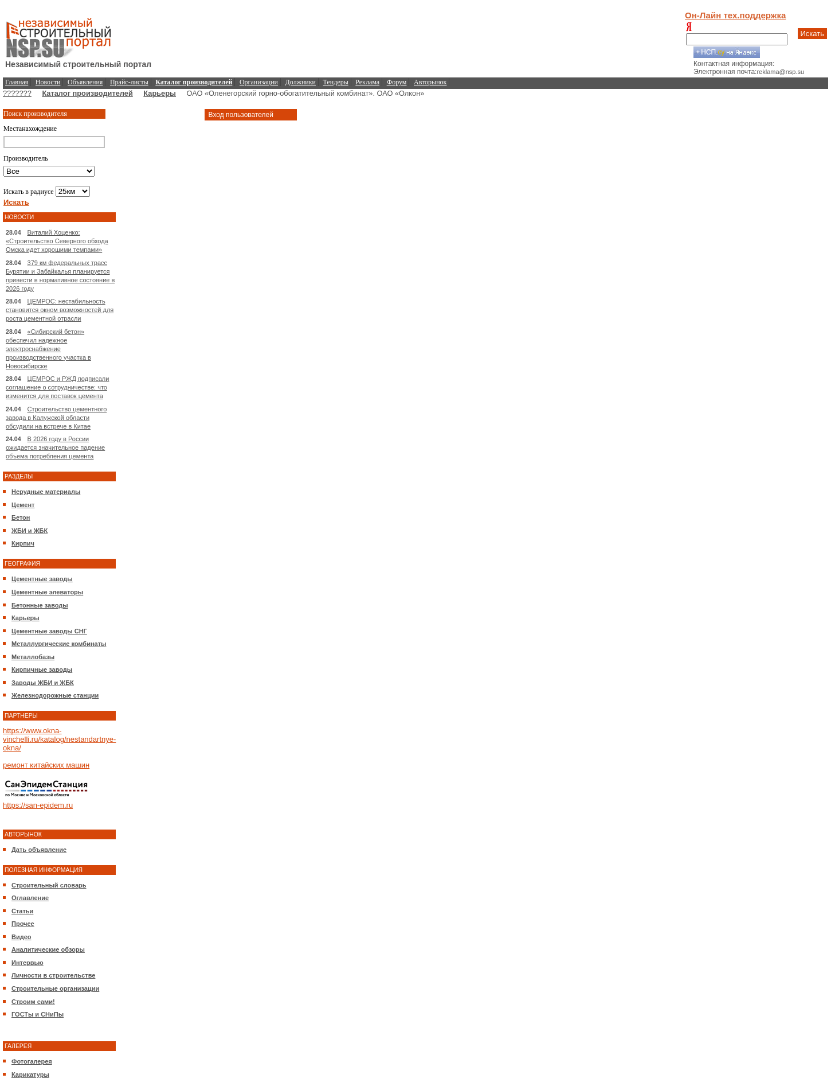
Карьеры (159, 93)
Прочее (22, 923)
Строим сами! (33, 1001)
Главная (16, 82)
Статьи (22, 911)
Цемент (22, 504)
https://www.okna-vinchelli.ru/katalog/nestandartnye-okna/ (59, 739)
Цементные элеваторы (47, 592)
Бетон (20, 517)
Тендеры (335, 82)
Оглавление (30, 897)
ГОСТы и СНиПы (37, 1014)
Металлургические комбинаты (58, 643)
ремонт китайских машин (46, 765)
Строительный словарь (49, 885)
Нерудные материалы (45, 491)
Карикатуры (30, 1074)
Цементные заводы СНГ (49, 631)
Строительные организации (55, 988)
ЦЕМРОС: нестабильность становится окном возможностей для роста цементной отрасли (59, 310)
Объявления (85, 82)
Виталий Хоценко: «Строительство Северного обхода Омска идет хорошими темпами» (57, 241)
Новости (48, 82)
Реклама (367, 82)
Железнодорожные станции (55, 695)
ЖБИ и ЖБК (29, 530)
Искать (813, 33)
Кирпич (22, 543)
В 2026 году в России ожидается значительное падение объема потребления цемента (55, 447)
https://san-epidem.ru (38, 805)
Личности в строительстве (53, 975)
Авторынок (430, 82)
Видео (21, 936)
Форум (397, 82)
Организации (259, 82)
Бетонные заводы (39, 605)
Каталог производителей (87, 93)
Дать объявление (38, 849)
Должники (300, 82)
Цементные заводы (42, 578)
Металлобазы (32, 656)
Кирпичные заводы (41, 669)
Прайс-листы (129, 82)
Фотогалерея (31, 1061)
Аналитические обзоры (48, 949)
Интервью (27, 962)
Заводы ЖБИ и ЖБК (42, 682)
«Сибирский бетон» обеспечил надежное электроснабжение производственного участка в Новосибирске (48, 348)
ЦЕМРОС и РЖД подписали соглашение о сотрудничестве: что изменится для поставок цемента (57, 387)
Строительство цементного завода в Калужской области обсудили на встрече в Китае (56, 418)
